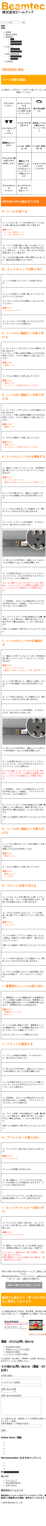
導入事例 (14, 59)
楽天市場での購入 (13, 1347)
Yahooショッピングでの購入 (18, 1349)
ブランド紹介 (16, 44)
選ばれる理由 (11, 34)
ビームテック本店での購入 (17, 1354)
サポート (9, 47)
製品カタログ (16, 42)
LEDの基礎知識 (12, 54)
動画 (12, 39)
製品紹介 (9, 37)
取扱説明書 (15, 49)
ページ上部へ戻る (11, 1476)
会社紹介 (9, 61)
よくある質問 (16, 51)
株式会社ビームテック (12, 1494)
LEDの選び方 (16, 56)
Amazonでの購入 (13, 1352)
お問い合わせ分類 (8, 1389)
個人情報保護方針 (13, 1486)
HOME (8, 32)
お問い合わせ (11, 1489)
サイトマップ (11, 1484)
